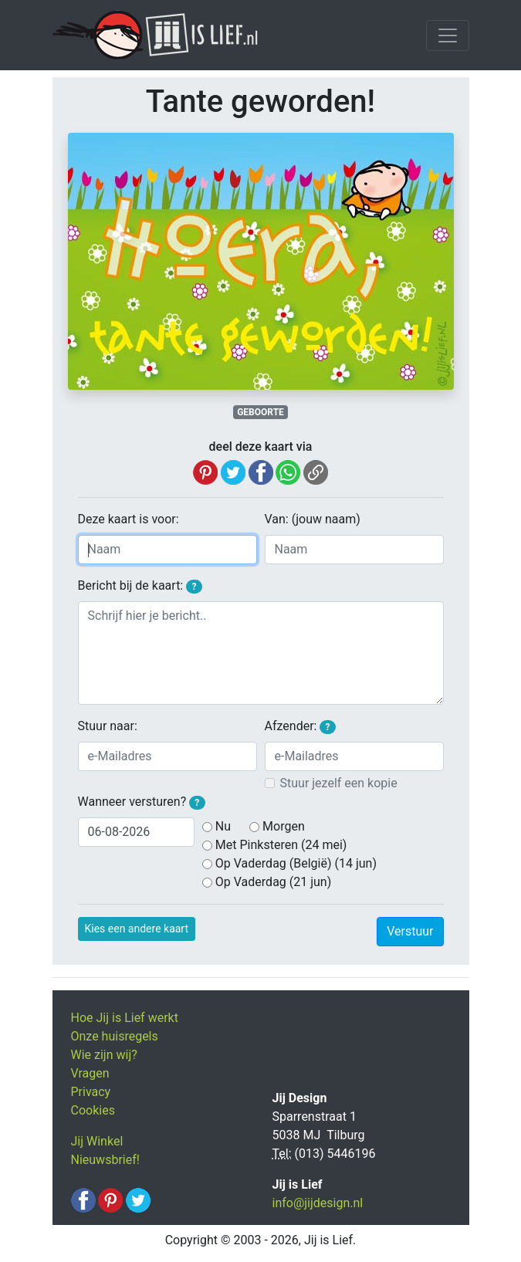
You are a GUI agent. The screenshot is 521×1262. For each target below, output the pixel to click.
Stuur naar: (107, 726)
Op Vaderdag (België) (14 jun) (296, 863)
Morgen (283, 826)
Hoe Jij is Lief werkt (124, 1017)
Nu (223, 826)
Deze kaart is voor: (128, 519)
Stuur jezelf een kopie (339, 783)
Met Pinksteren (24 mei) (281, 844)
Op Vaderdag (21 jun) (273, 882)
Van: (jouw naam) (312, 519)
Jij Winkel (97, 1141)
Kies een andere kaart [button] (137, 928)
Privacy (91, 1091)
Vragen (90, 1073)
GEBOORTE (260, 412)
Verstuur (410, 931)
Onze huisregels (114, 1036)
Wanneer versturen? (141, 802)
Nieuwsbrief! (105, 1159)
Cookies (93, 1110)
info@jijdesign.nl (318, 1203)
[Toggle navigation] (447, 35)
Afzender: (300, 726)
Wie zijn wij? (104, 1054)
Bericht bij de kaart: (140, 586)
